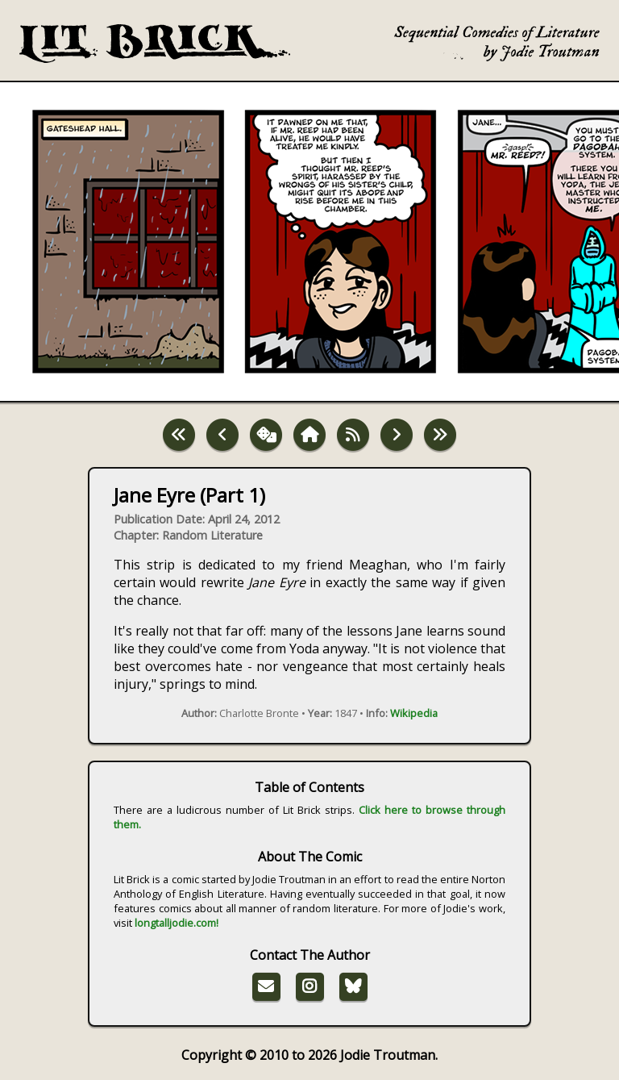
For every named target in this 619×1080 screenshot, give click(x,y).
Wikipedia (414, 713)
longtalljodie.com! (176, 922)
